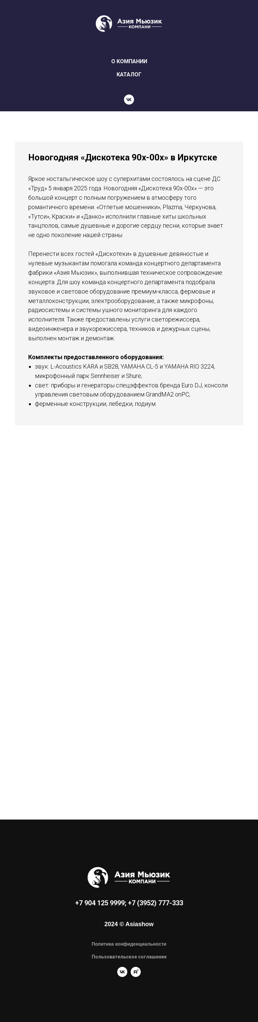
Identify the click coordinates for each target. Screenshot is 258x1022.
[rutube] (136, 975)
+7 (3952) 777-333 (155, 903)
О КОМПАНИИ (129, 61)
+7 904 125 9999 (100, 903)
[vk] (129, 99)
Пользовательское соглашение (129, 956)
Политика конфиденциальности (129, 944)
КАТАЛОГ (129, 74)
